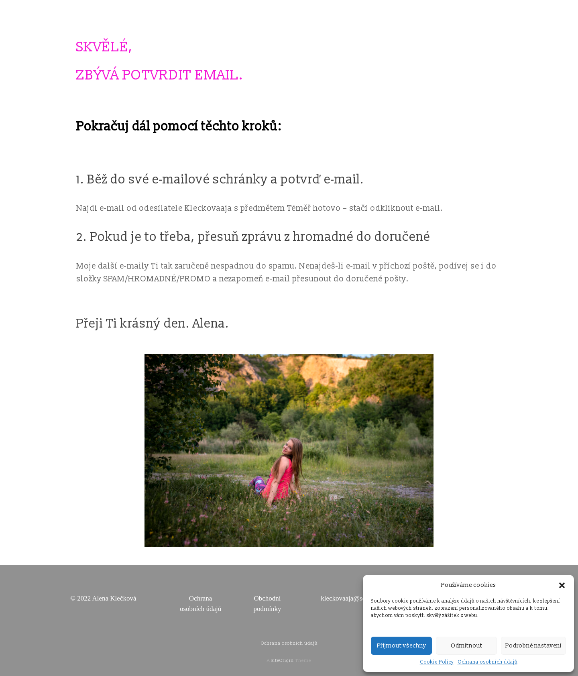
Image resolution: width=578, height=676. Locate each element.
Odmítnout (466, 646)
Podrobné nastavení (533, 646)
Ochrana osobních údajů (487, 662)
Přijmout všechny (401, 646)
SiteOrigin (282, 661)
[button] (562, 585)
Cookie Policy (437, 662)
